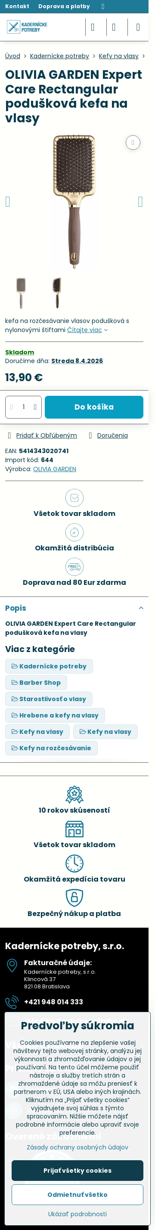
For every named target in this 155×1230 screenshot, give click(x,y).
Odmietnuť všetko (77, 1194)
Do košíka (94, 407)
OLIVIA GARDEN (54, 469)
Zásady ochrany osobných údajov (77, 1147)
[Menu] (138, 27)
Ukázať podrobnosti (77, 1214)
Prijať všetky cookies (77, 1170)
